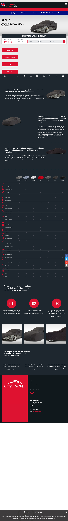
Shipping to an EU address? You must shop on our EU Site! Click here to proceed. (35, 13)
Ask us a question (35, 379)
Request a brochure (35, 381)
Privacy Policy (34, 385)
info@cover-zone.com (37, 411)
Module (37, 407)
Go (64, 41)
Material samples (35, 383)
